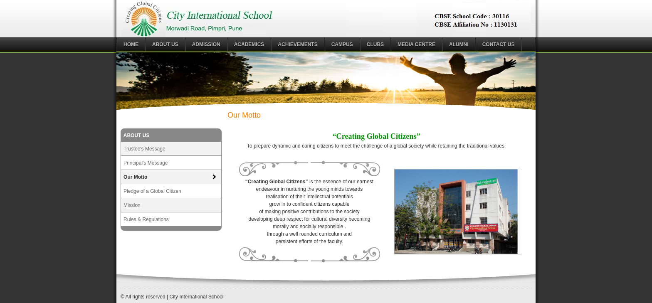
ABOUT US (165, 44)
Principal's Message (145, 163)
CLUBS (375, 44)
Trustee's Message (144, 149)
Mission (132, 205)
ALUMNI (459, 44)
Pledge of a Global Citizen (152, 191)
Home (130, 44)
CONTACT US (498, 44)
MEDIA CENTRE (416, 44)
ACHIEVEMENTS (297, 44)
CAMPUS (342, 44)
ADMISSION (206, 44)
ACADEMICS (249, 44)
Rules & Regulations (146, 219)
